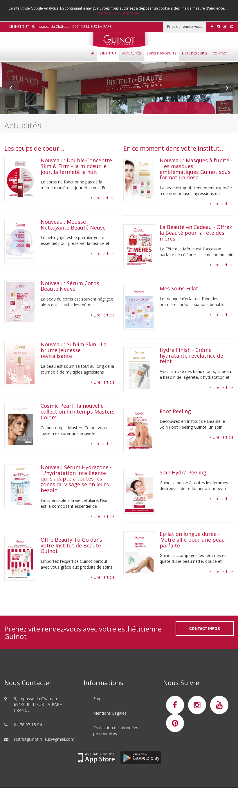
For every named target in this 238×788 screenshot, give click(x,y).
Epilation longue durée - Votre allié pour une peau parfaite (192, 539)
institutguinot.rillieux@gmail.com (44, 739)
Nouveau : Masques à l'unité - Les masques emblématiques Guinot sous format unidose (196, 169)
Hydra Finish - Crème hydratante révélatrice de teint (191, 355)
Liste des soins (194, 53)
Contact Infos (204, 628)
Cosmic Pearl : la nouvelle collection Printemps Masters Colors (78, 411)
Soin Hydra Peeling (184, 472)
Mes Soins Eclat (179, 288)
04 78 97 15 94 (28, 724)
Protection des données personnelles (115, 730)
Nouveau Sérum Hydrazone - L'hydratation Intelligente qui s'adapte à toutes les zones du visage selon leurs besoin (76, 479)
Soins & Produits (161, 53)
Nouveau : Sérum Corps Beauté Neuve (70, 286)
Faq (96, 698)
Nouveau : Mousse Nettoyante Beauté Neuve (73, 224)
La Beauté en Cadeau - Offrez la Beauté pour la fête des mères (196, 232)
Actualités (131, 53)
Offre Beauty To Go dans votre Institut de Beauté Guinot (71, 545)
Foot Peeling (175, 411)
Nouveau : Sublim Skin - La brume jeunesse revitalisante (74, 350)
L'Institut (108, 53)
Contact (220, 53)
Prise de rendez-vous (184, 26)
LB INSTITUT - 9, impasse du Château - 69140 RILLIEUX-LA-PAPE (60, 26)
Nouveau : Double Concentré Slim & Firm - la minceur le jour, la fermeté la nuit (76, 166)
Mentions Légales (110, 713)
